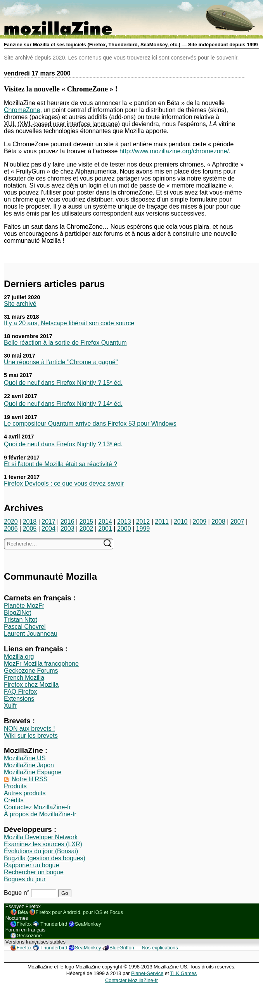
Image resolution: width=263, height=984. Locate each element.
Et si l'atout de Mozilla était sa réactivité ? (60, 464)
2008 (218, 521)
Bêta (23, 912)
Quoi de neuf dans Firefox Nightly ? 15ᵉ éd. (63, 382)
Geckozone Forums (31, 670)
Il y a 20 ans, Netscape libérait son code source (69, 323)
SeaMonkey (88, 924)
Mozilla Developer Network (41, 837)
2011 (162, 521)
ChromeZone (22, 110)
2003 (67, 528)
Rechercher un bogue (34, 872)
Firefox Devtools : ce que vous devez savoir (64, 483)
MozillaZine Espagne (33, 772)
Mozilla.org (19, 656)
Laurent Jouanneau (30, 633)
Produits (15, 786)
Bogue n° (17, 892)
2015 (86, 521)
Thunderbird (53, 924)
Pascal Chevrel (25, 626)
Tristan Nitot (20, 619)
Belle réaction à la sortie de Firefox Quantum (65, 342)
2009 (200, 521)
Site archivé (20, 303)
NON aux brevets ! (29, 728)
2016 (67, 521)
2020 (11, 521)
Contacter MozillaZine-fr (131, 980)
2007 (237, 521)
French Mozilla (24, 677)
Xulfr (10, 705)
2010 (181, 521)
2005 (30, 528)
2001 (105, 528)
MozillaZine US (25, 758)
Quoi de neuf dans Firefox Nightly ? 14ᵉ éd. (63, 403)
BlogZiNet (17, 612)
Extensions (19, 698)
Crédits (14, 800)
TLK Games (183, 973)
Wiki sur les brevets (31, 735)
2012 (143, 521)
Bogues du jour (25, 879)
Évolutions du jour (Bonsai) (41, 851)
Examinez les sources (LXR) (43, 844)
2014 (105, 521)
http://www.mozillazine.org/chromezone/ (174, 151)
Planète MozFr (24, 605)
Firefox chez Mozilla (31, 684)
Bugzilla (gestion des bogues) (44, 858)
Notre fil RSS (29, 779)
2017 (48, 521)
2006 (11, 528)
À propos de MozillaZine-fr (40, 814)
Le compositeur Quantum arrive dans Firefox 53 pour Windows (90, 423)
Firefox (24, 924)
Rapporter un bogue (31, 865)
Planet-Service (147, 973)
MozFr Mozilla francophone (41, 663)
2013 (124, 521)
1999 (143, 528)
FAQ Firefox (20, 691)
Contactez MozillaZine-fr (37, 807)
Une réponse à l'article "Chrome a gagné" (61, 362)
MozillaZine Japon (29, 765)
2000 (124, 528)
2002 (86, 528)
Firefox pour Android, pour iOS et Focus (79, 912)
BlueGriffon (121, 948)
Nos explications (160, 948)
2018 (30, 521)
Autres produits (25, 793)
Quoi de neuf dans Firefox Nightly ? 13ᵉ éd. (63, 444)
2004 (48, 528)
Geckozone (29, 935)
